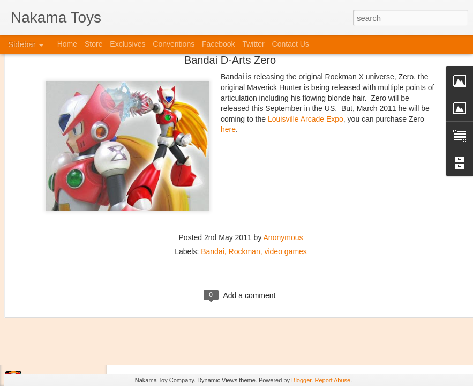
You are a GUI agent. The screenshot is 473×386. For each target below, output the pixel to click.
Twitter (253, 44)
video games (285, 157)
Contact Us (290, 44)
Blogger (301, 380)
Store (93, 44)
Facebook (218, 44)
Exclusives (127, 44)
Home (67, 44)
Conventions (173, 44)
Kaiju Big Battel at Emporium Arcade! (79, 331)
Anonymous (283, 143)
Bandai (212, 157)
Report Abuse (332, 380)
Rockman (244, 157)
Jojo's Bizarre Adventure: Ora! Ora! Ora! (83, 355)
